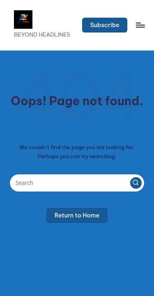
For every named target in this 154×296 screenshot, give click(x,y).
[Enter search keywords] (77, 183)
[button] (104, 25)
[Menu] (140, 25)
